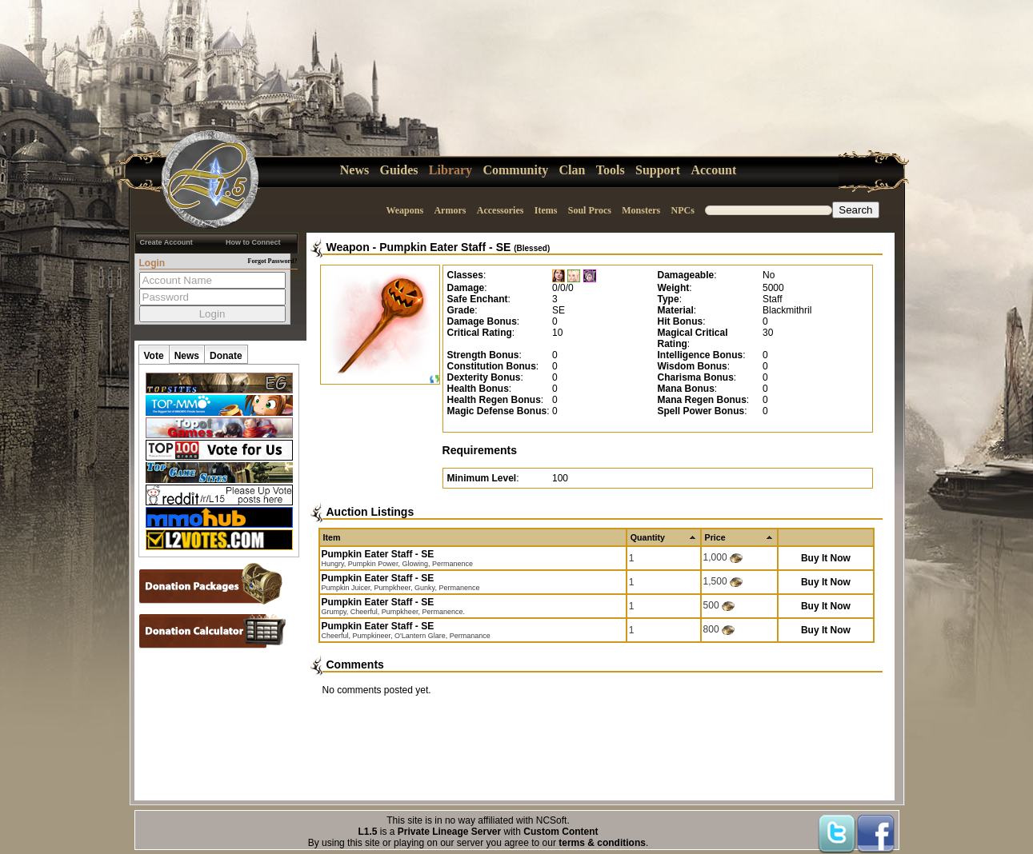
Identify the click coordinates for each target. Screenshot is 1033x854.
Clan (572, 170)
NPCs (683, 210)
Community (515, 170)
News (354, 170)
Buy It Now (826, 558)
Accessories (500, 210)
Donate (226, 355)
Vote (154, 355)
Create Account (166, 242)
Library (450, 170)
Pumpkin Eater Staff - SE (464, 247)
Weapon (348, 247)
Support (657, 170)
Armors (450, 210)
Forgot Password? (273, 261)
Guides (399, 170)
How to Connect (253, 242)
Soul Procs (589, 210)
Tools (610, 170)
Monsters (641, 210)
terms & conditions (602, 842)
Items (546, 210)
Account (713, 170)
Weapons (404, 210)
